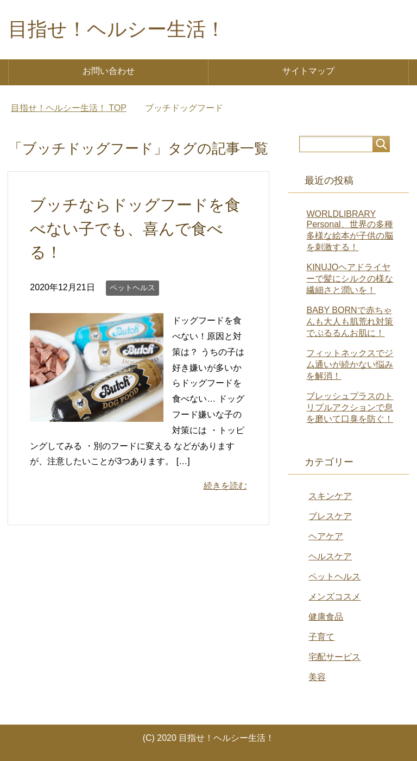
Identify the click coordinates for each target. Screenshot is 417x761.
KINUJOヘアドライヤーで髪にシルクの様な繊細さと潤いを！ (349, 279)
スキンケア (330, 496)
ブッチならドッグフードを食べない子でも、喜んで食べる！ (135, 228)
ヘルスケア (330, 556)
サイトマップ (308, 71)
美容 (317, 677)
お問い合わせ (109, 71)
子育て (321, 636)
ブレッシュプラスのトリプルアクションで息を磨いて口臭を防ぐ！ (349, 407)
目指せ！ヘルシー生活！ (116, 29)
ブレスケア (330, 516)
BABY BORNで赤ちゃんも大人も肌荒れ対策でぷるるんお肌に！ (349, 321)
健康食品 (325, 616)
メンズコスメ (334, 596)
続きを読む (225, 485)
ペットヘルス (132, 287)
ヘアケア (325, 536)
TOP (69, 108)
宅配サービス (334, 657)
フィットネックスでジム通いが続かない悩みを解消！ (349, 364)
